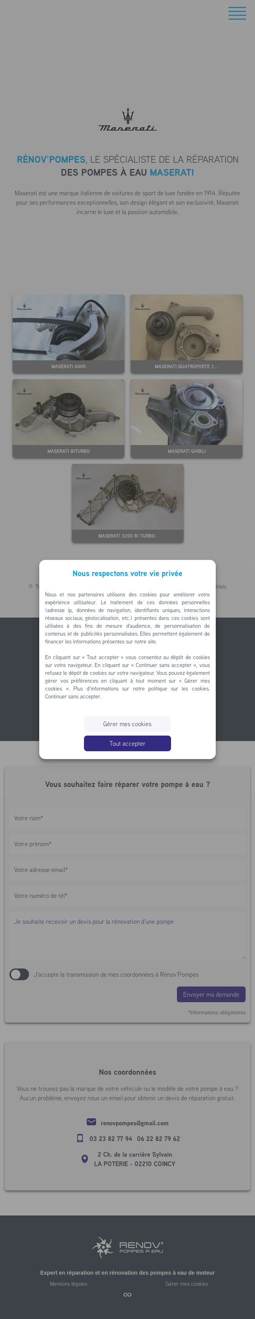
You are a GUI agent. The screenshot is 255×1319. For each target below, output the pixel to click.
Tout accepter (127, 743)
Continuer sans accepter (72, 696)
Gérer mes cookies (128, 724)
